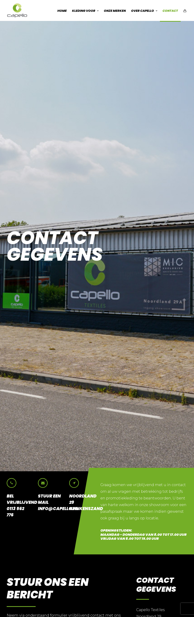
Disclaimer (30, 607)
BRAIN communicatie (89, 607)
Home (62, 11)
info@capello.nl (155, 299)
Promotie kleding (116, 558)
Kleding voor (85, 11)
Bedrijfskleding (113, 540)
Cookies (47, 607)
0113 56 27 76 (152, 293)
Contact (170, 11)
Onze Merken (115, 11)
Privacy (12, 607)
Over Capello (144, 11)
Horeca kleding (114, 546)
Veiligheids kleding (117, 552)
